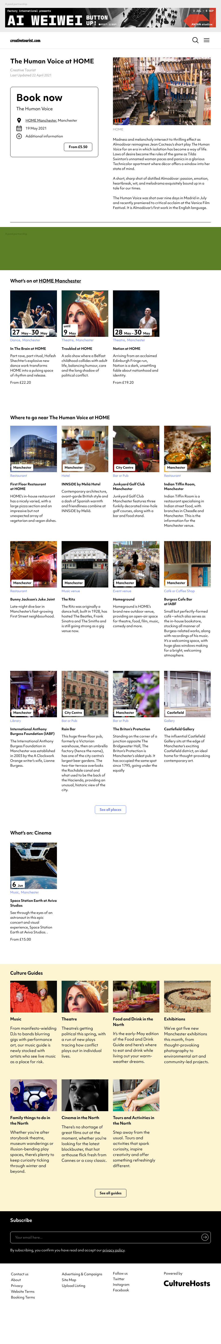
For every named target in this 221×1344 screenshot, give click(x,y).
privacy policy (113, 1285)
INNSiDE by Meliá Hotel (81, 519)
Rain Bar (69, 764)
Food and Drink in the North (133, 1056)
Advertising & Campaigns (82, 1309)
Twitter (119, 1313)
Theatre (69, 1053)
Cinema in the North (80, 1152)
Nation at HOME (126, 383)
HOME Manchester (41, 120)
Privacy (17, 1321)
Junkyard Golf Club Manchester (129, 521)
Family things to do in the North (30, 1155)
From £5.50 (78, 147)
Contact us (19, 1309)
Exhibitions (174, 1053)
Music (15, 1053)
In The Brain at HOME (28, 383)
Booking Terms (23, 1332)
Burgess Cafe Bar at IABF (178, 636)
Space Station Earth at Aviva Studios (33, 937)
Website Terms (22, 1326)
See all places (110, 844)
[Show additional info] (54, 136)
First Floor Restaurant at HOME (28, 521)
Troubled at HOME (77, 383)
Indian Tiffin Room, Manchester (179, 521)
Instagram (121, 1319)
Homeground (124, 634)
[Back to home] (25, 40)
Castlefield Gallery (179, 764)
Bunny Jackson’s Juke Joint (32, 634)
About (16, 1315)
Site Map (69, 1315)
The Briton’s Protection (131, 764)
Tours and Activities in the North (133, 1155)
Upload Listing (73, 1321)
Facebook (121, 1325)
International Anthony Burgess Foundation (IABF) (32, 766)
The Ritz (68, 634)
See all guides (111, 1227)
